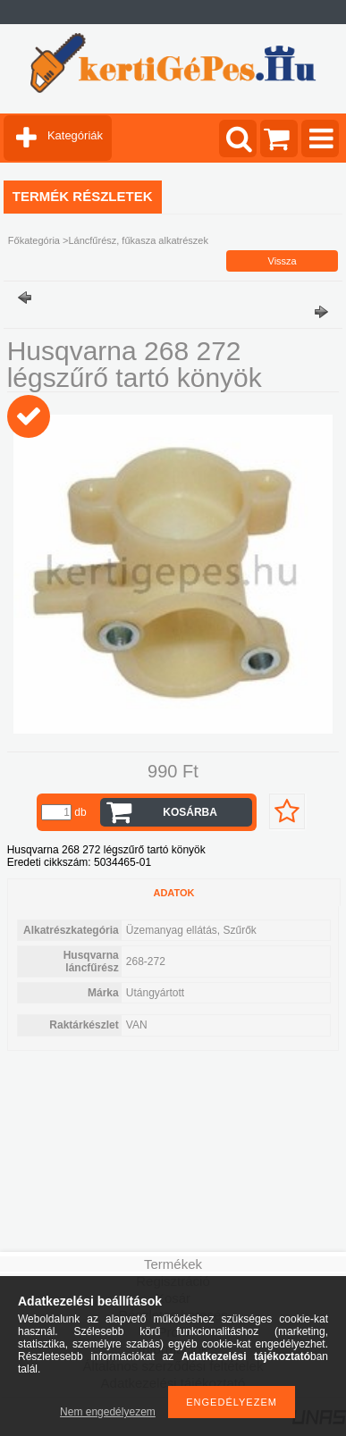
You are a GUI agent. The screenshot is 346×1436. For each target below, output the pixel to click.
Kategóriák (75, 135)
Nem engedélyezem (108, 1412)
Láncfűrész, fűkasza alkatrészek (138, 240)
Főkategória (34, 240)
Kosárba (190, 812)
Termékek (173, 1264)
